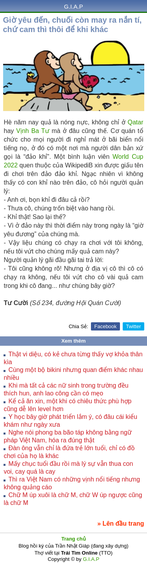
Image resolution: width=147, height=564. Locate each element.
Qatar (135, 122)
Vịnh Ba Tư (32, 131)
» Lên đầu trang (120, 523)
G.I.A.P (73, 6)
